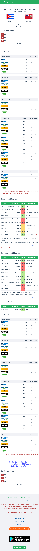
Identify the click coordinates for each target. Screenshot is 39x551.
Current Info (34, 245)
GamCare (19, 524)
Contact (27, 501)
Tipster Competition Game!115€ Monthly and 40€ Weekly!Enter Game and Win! (19, 464)
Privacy (11, 501)
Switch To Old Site (19, 547)
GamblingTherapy (19, 521)
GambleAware (19, 518)
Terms (19, 501)
